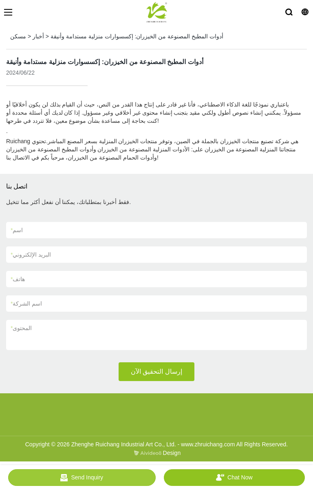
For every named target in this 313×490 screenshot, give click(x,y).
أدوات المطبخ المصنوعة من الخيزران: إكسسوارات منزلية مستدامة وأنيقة (137, 36)
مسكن (18, 36)
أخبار (38, 36)
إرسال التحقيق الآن (156, 371)
